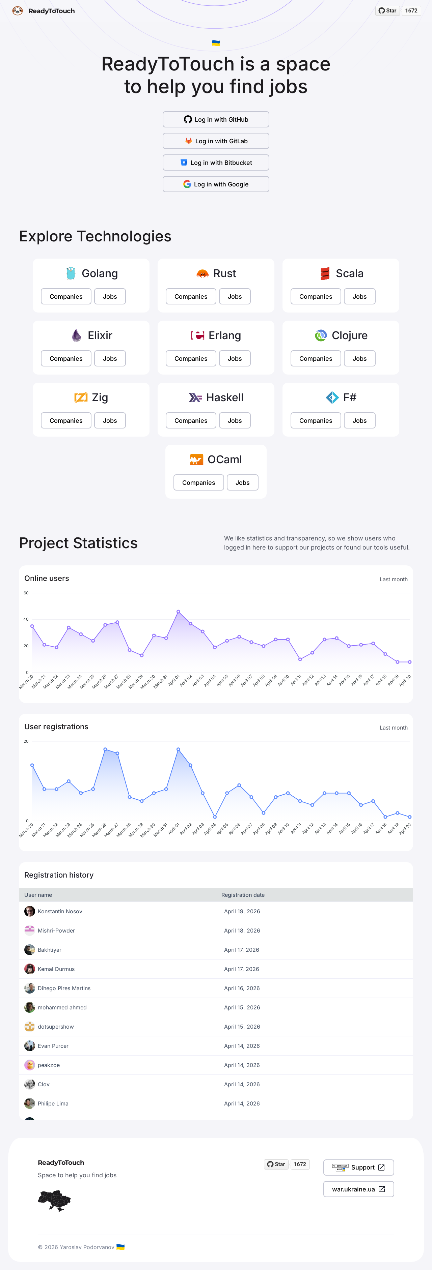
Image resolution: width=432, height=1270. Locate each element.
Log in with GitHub (216, 119)
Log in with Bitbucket (216, 162)
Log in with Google (216, 184)
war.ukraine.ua (358, 1189)
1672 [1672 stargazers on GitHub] (411, 10)
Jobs (110, 296)
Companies (66, 296)
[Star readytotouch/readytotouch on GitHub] (387, 11)
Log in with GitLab (216, 141)
